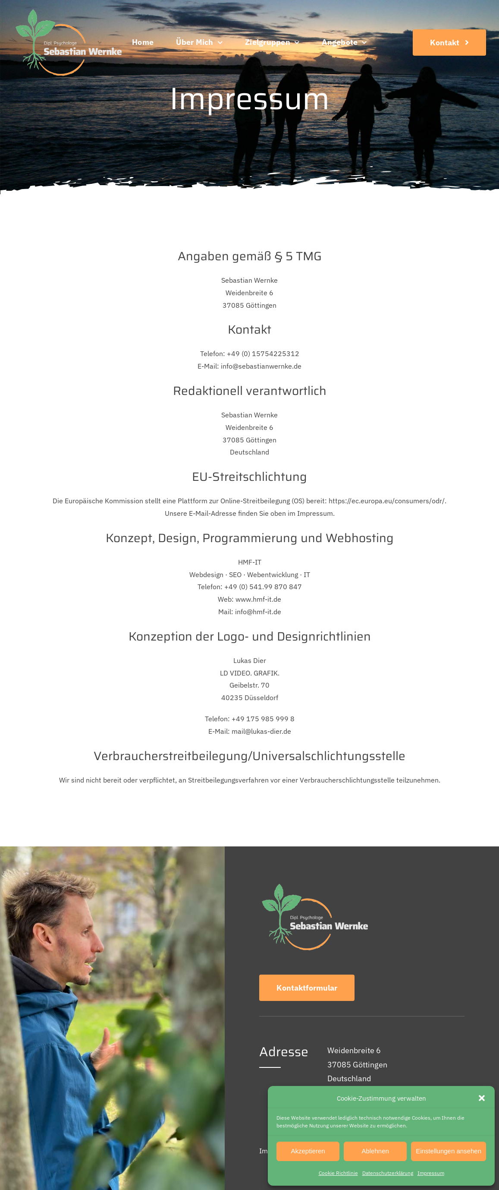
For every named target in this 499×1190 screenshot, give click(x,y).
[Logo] (67, 10)
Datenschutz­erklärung (387, 1173)
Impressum (430, 1173)
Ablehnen (375, 1151)
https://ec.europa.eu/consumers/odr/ (387, 500)
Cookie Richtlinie (338, 1173)
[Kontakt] (449, 42)
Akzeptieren (308, 1151)
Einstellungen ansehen (448, 1151)
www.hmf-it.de (258, 599)
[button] (481, 1098)
